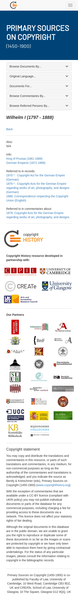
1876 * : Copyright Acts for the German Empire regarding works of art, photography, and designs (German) (37, 188)
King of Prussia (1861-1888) (24, 158)
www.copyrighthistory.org (53, 485)
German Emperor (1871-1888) (25, 162)
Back (9, 129)
